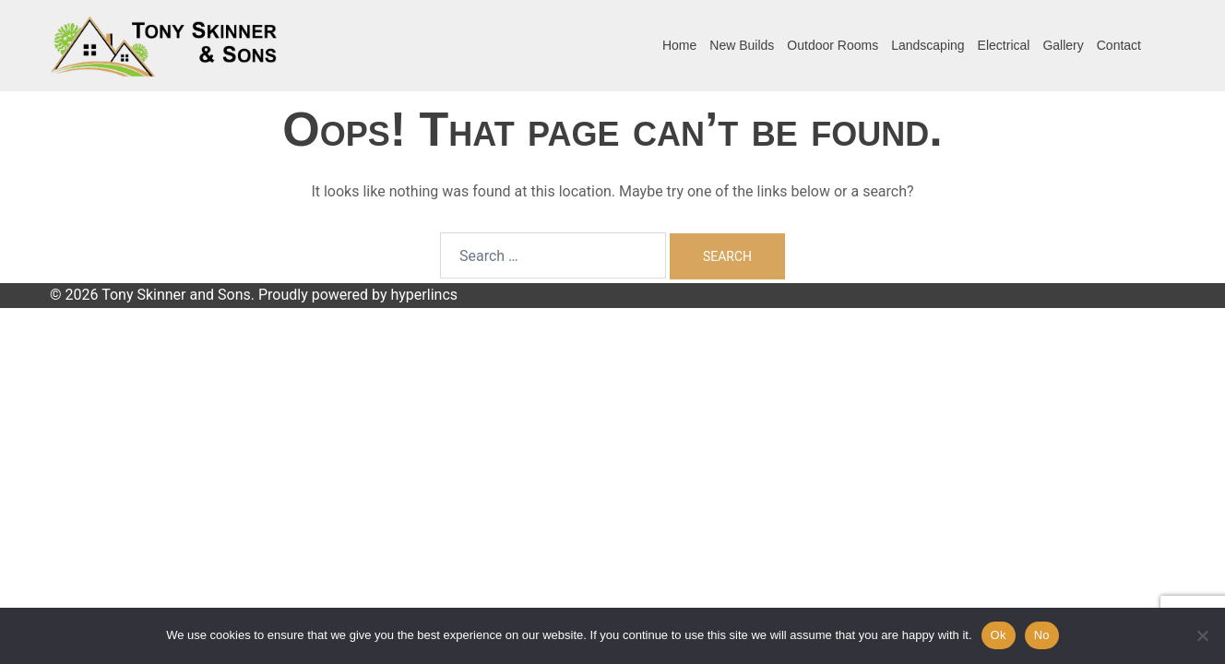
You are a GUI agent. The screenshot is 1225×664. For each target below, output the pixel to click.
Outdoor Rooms (832, 45)
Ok (998, 635)
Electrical (1004, 45)
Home (679, 45)
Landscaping (927, 45)
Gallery (1062, 45)
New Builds (741, 45)
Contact (1119, 45)
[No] (1202, 635)
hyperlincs (424, 294)
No (1042, 635)
